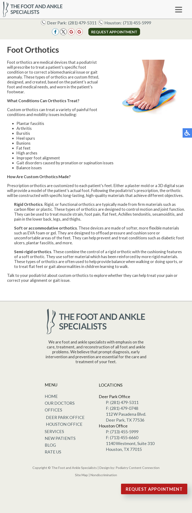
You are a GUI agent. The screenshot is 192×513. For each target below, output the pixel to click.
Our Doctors (59, 403)
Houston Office (64, 424)
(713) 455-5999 (137, 22)
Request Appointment (114, 32)
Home (51, 396)
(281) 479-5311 (82, 22)
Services (54, 431)
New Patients (60, 438)
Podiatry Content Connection (138, 468)
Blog (50, 445)
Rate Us (53, 451)
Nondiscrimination (103, 475)
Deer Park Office (65, 417)
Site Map (81, 475)
